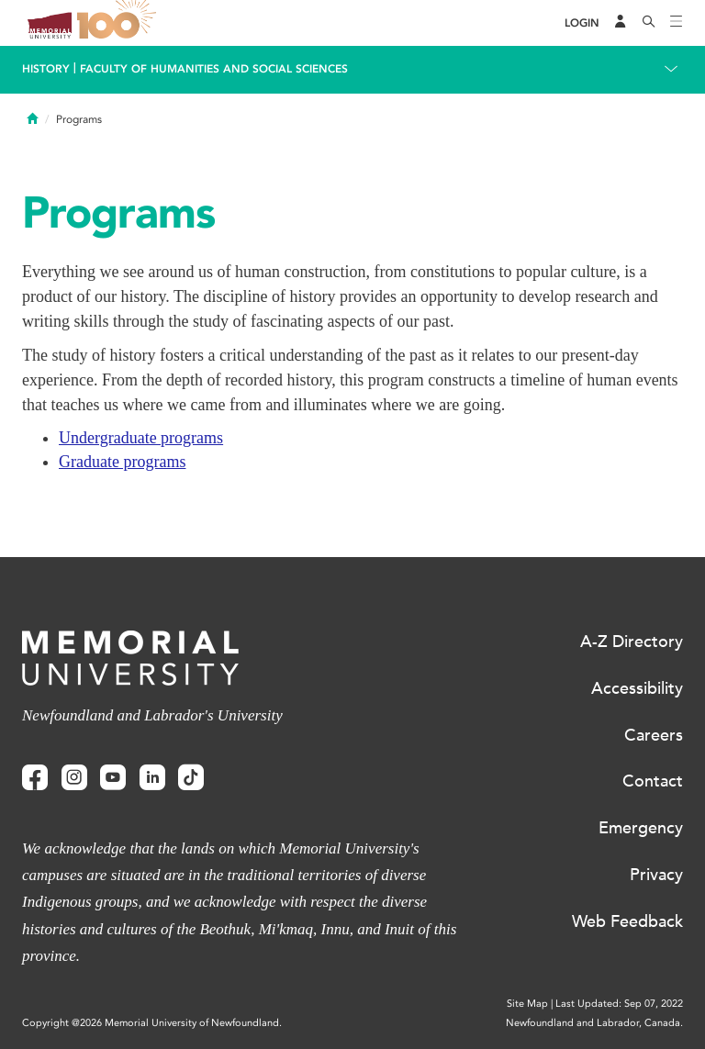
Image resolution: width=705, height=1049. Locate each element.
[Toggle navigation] (676, 23)
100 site (119, 23)
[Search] (649, 23)
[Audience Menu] (620, 23)
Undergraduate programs (141, 438)
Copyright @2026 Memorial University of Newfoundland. (152, 1023)
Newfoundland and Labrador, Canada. (594, 1023)
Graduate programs (122, 461)
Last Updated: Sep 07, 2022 (619, 1004)
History (46, 68)
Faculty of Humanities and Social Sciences (214, 68)
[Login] (582, 23)
